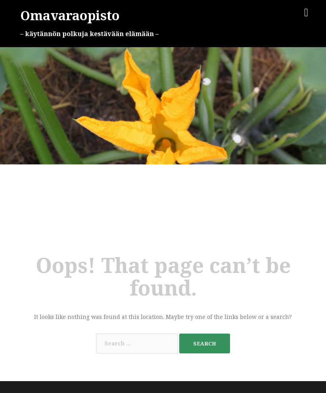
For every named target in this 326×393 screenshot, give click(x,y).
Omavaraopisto (69, 15)
